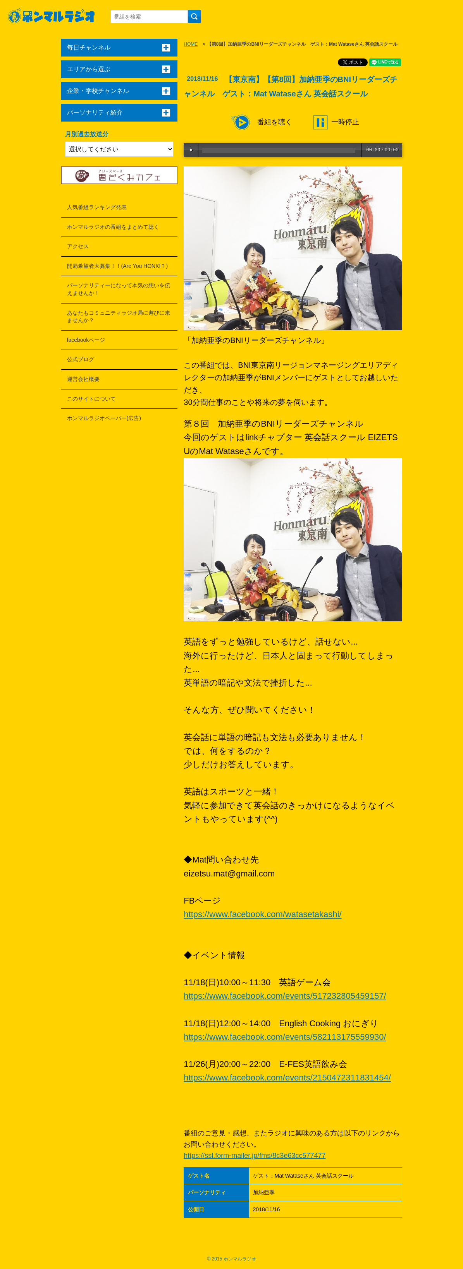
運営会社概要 (83, 379)
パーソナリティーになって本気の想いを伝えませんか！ (118, 289)
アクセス (78, 246)
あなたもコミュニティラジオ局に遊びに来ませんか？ (118, 317)
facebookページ (86, 340)
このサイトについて (91, 399)
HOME (191, 44)
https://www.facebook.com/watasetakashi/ (262, 914)
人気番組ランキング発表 (97, 207)
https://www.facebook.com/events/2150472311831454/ (287, 1077)
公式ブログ (80, 359)
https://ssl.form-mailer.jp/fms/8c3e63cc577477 (254, 1155)
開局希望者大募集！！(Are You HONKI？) (117, 266)
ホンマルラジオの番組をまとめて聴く (113, 227)
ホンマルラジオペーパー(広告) (104, 418)
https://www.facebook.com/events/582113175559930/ (285, 1037)
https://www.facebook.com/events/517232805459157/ (285, 996)
